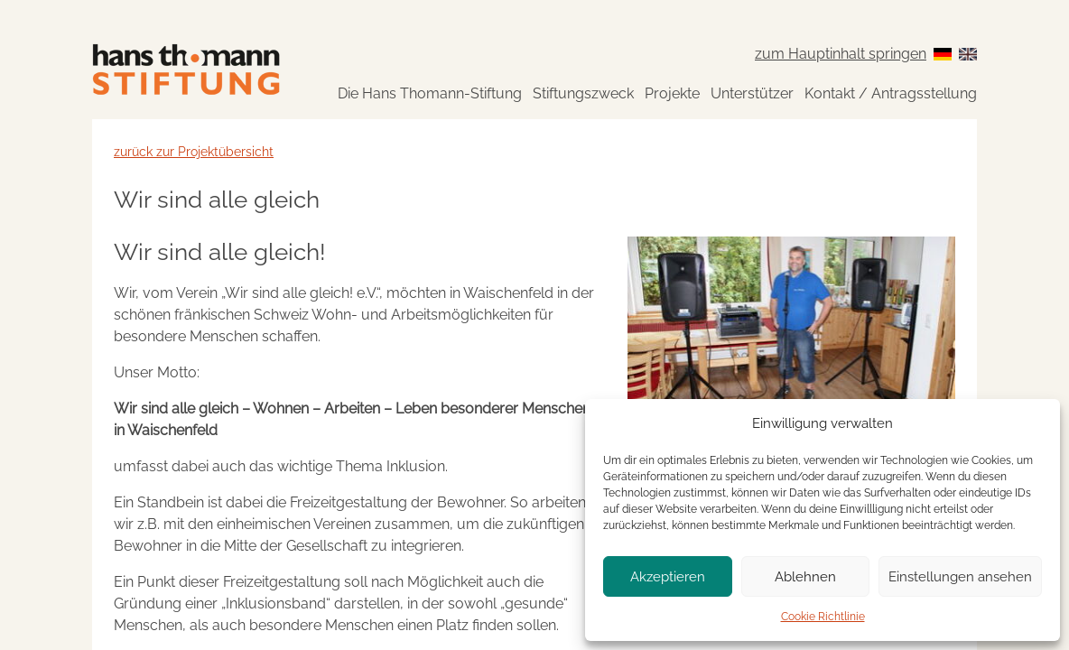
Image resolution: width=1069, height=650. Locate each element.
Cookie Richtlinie (823, 616)
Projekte (672, 93)
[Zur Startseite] (186, 69)
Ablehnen (805, 577)
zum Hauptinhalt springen (840, 53)
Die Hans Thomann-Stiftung (430, 93)
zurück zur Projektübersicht (194, 151)
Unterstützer (752, 93)
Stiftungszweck (583, 93)
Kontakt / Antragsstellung (890, 93)
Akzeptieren (667, 577)
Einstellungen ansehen (960, 577)
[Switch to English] (968, 54)
